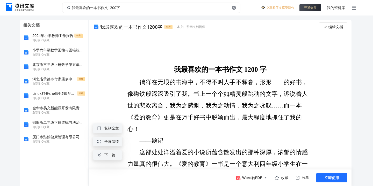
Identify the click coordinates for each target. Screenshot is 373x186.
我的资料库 (336, 7)
